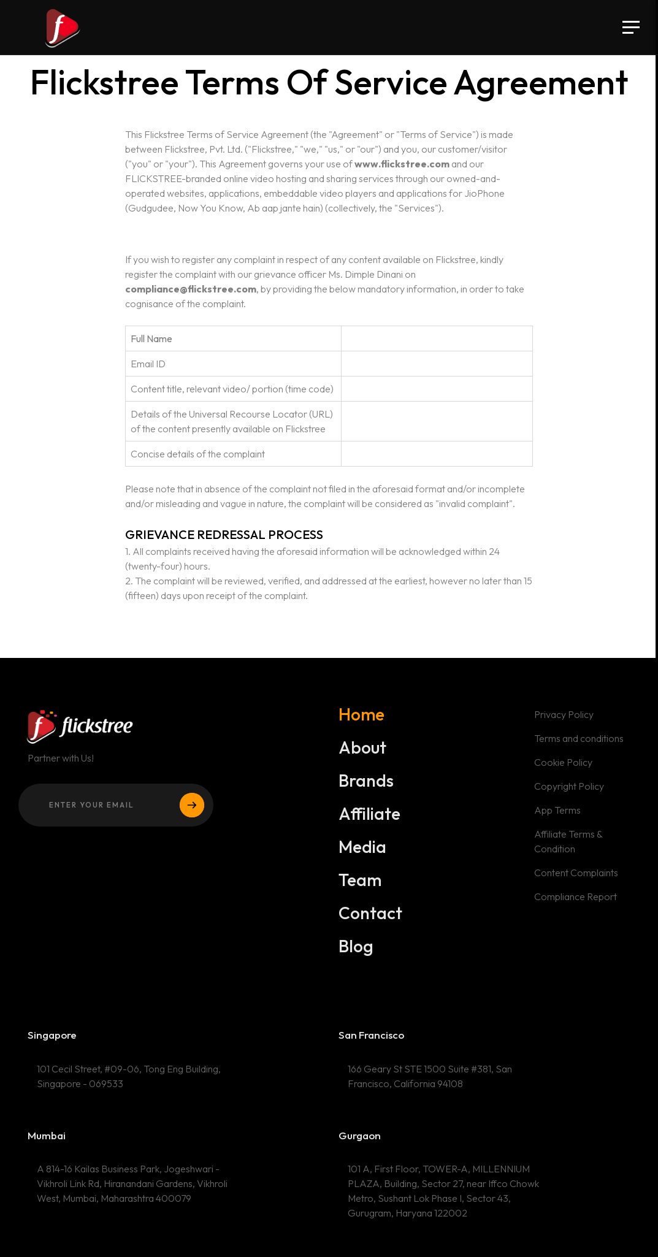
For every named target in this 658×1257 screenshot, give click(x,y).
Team (360, 888)
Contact (370, 921)
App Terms (557, 818)
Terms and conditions (578, 747)
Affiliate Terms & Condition (568, 849)
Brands (366, 789)
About (362, 756)
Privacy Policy (563, 723)
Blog (356, 954)
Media (362, 855)
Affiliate (369, 822)
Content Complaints (576, 880)
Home (361, 723)
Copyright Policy (568, 795)
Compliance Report (575, 904)
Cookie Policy (563, 771)
